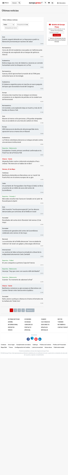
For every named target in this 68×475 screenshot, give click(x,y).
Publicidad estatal (59, 347)
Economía (28, 319)
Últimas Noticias (14, 319)
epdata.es (44, 327)
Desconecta (45, 325)
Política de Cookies (45, 345)
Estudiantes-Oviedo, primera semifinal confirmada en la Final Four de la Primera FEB (21, 151)
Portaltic (28, 327)
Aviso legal (11, 345)
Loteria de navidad (37, 347)
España (10, 322)
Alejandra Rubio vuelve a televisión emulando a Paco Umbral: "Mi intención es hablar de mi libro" (20, 162)
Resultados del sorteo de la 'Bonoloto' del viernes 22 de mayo (21, 221)
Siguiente (29, 310)
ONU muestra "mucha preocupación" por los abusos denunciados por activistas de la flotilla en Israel (20, 210)
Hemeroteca (48, 347)
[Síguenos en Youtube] (36, 339)
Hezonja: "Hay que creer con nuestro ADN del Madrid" (21, 271)
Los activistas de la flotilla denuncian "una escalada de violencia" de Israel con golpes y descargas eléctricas (21, 242)
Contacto (3, 345)
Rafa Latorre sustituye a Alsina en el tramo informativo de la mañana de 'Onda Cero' (22, 300)
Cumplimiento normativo (23, 345)
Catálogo (35, 345)
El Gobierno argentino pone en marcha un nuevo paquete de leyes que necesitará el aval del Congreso (22, 85)
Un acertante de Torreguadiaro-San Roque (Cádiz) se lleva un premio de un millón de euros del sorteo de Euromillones (22, 188)
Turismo (60, 322)
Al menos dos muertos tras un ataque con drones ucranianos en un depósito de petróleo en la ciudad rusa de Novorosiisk (22, 97)
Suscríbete (57, 35)
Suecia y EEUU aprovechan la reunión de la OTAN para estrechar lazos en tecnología (21, 75)
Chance (43, 319)
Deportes (11, 327)
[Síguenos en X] (32, 339)
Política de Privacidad (59, 345)
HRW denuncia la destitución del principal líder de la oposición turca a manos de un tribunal (20, 130)
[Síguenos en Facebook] (28, 339)
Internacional (13, 325)
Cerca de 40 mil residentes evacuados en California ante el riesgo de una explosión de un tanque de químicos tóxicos (22, 52)
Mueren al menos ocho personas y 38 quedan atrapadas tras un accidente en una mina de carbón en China (22, 119)
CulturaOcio (45, 322)
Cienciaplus (29, 325)
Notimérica (61, 325)
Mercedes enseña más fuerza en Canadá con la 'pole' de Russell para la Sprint (22, 200)
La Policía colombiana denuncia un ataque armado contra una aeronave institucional (22, 141)
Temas (11, 347)
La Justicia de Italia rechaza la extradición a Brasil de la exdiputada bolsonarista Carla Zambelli (21, 253)
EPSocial (27, 330)
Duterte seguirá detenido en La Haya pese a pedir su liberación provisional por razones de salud (20, 40)
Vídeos (10, 330)
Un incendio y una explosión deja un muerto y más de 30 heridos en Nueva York (22, 109)
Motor (60, 319)
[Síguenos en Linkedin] (40, 339)
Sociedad (28, 322)
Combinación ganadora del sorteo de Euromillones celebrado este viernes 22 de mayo (20, 232)
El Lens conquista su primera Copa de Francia (18, 263)
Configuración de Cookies (22, 347)
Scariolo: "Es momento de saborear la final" (17, 280)
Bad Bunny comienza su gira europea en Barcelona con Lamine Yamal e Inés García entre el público (21, 289)
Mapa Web (4, 347)
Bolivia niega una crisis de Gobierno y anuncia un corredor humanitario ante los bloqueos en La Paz (22, 64)
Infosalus (44, 330)
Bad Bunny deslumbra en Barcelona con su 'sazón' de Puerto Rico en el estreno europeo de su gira (21, 176)
